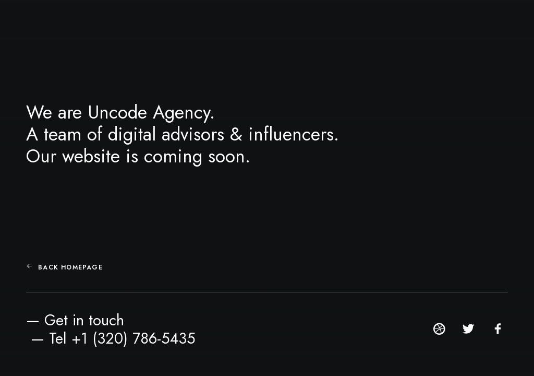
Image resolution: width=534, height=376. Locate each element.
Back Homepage (65, 267)
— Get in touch (75, 320)
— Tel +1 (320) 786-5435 (113, 338)
